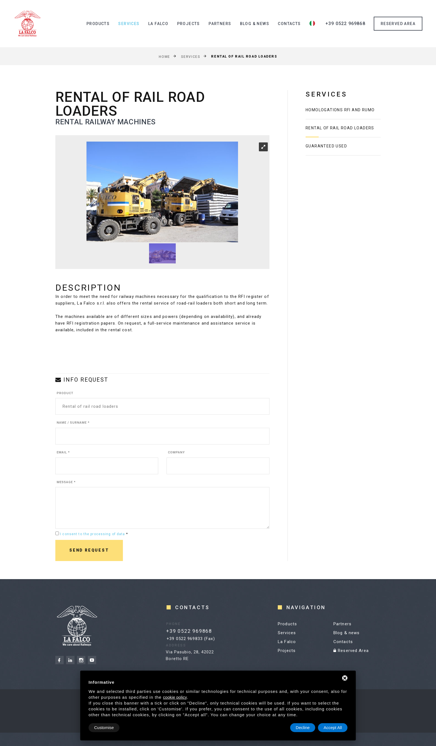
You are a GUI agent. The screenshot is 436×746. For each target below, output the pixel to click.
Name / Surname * (73, 422)
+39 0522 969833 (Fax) (191, 638)
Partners (220, 23)
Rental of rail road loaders (340, 128)
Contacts (289, 23)
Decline (303, 727)
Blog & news (254, 23)
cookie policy (175, 697)
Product (65, 393)
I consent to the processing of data (92, 534)
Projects (188, 23)
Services (128, 23)
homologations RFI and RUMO (340, 110)
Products (98, 23)
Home (164, 56)
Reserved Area (351, 650)
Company (176, 452)
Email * (63, 452)
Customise (104, 727)
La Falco (158, 23)
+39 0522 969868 (345, 23)
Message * (66, 482)
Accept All (333, 727)
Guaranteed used (326, 146)
